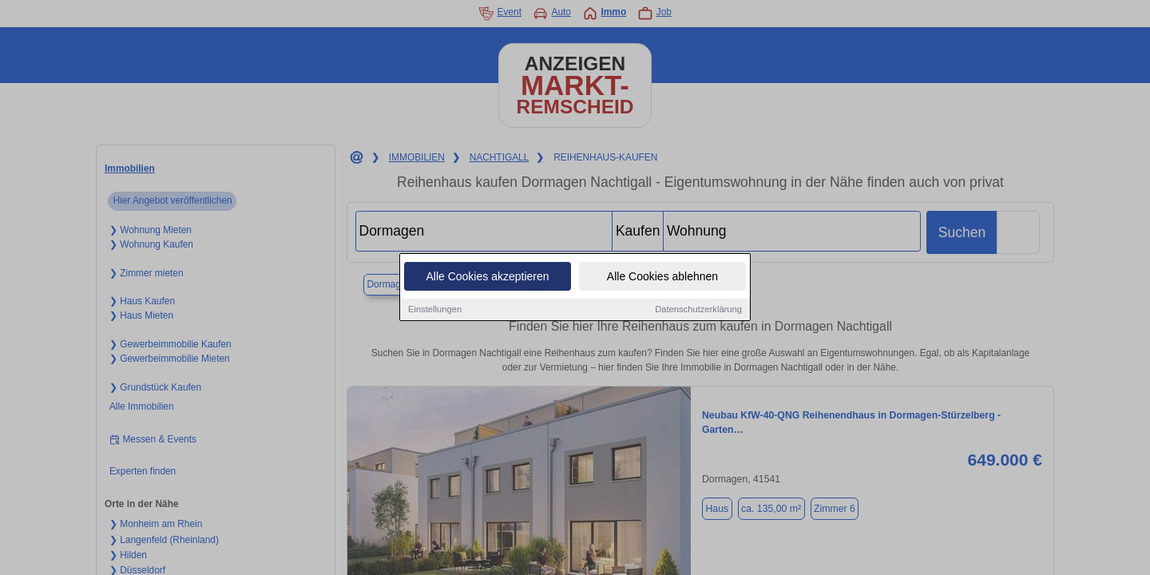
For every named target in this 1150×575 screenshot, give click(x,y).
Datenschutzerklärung (698, 310)
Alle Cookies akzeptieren (487, 277)
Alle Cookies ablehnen (662, 277)
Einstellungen (435, 310)
